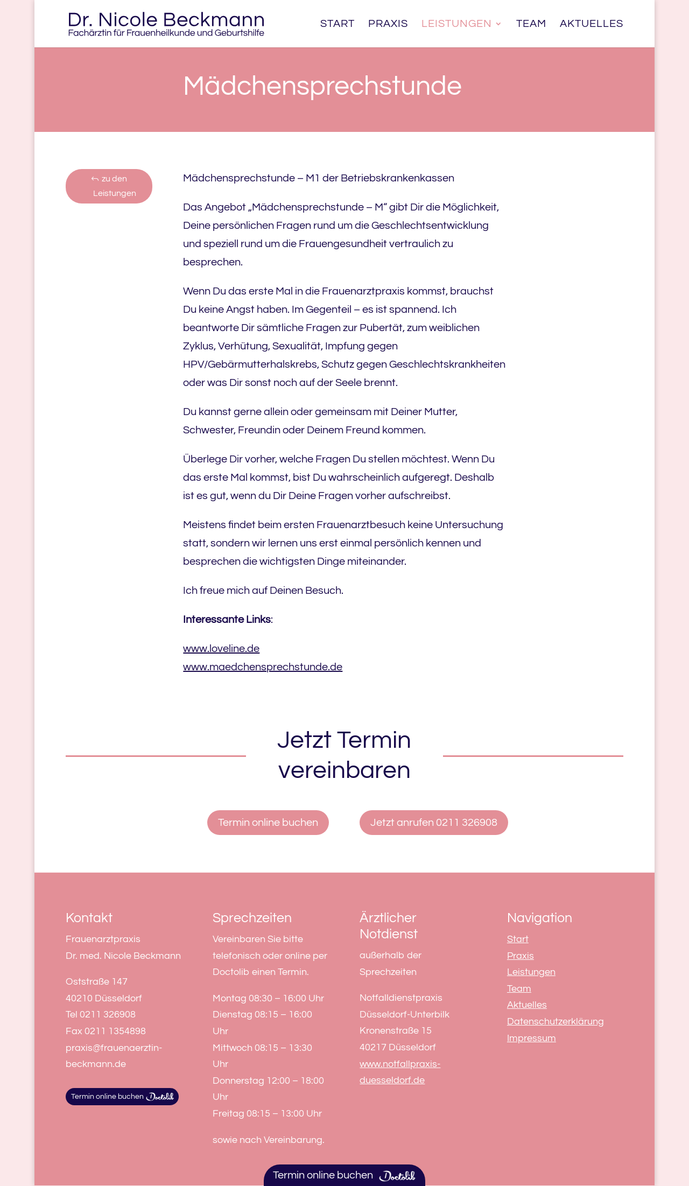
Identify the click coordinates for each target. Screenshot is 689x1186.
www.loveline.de (221, 648)
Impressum (531, 1038)
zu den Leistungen (114, 186)
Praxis (388, 24)
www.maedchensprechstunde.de (262, 667)
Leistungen (456, 24)
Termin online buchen (268, 822)
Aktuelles (591, 24)
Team (531, 24)
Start (337, 24)
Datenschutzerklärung (555, 1021)
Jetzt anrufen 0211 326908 (433, 822)
